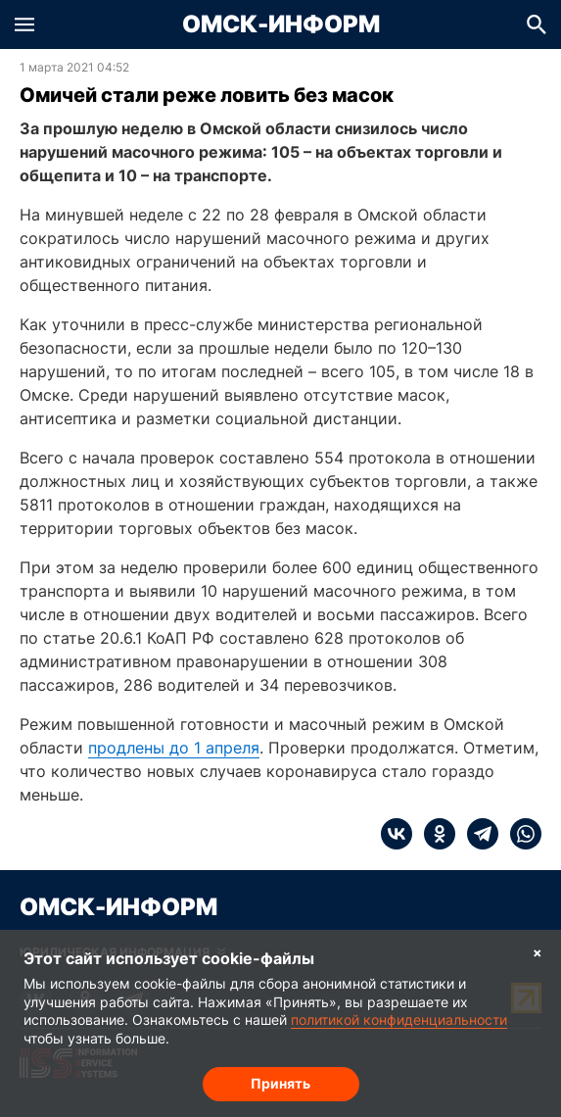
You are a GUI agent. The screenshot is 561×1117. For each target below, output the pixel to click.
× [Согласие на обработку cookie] (537, 952)
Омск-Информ (281, 24)
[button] (24, 24)
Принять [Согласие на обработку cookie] (280, 1083)
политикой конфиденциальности (399, 1019)
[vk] (396, 834)
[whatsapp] (519, 834)
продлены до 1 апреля (173, 747)
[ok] (433, 834)
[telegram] (476, 834)
